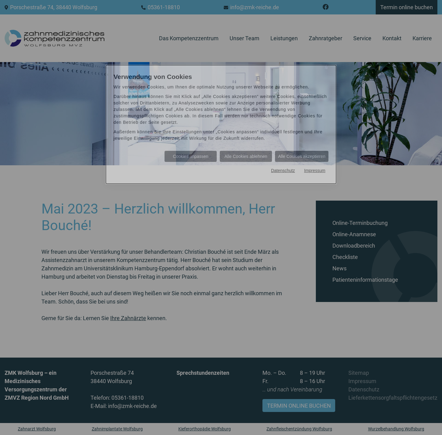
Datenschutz (283, 170)
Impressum (314, 170)
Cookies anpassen (190, 156)
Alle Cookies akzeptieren (301, 156)
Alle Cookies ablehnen (245, 156)
